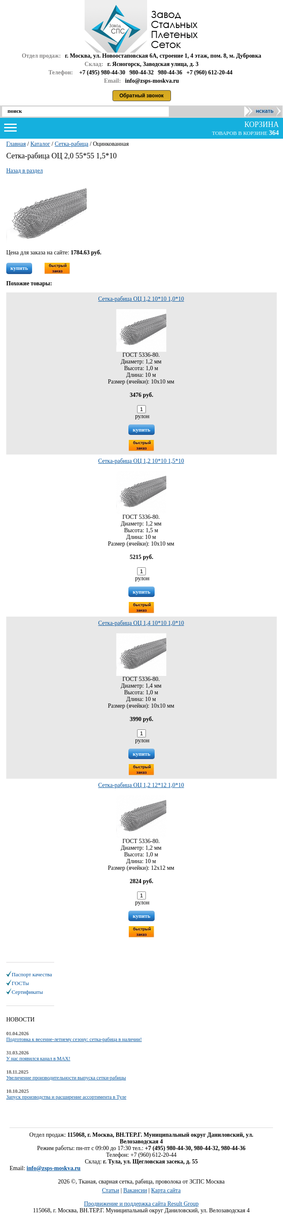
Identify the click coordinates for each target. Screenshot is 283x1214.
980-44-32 (142, 72)
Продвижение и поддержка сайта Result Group (141, 1204)
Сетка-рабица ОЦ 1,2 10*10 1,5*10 (141, 461)
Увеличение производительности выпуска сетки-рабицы (66, 1078)
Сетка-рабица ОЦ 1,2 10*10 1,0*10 (141, 299)
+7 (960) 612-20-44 (209, 72)
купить (19, 268)
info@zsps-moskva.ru (53, 1168)
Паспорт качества (32, 974)
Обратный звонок (142, 96)
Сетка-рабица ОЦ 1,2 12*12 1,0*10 (141, 785)
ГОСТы (20, 983)
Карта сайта (166, 1190)
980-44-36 (170, 72)
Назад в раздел (24, 171)
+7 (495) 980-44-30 (102, 72)
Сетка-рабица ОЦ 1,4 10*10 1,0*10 (141, 623)
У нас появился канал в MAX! (38, 1059)
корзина (261, 124)
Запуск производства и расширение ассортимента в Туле (66, 1097)
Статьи (110, 1190)
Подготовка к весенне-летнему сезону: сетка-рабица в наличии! (74, 1039)
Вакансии (135, 1190)
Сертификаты (27, 992)
